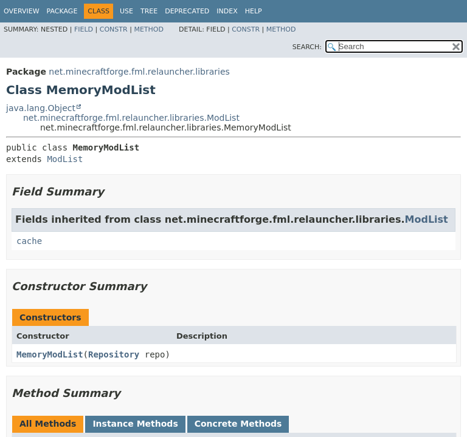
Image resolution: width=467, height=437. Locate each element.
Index (226, 11)
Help (253, 11)
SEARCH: (307, 47)
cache (29, 241)
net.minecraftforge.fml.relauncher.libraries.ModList (131, 118)
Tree (148, 11)
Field (83, 29)
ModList (65, 159)
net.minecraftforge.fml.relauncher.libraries (139, 71)
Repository (113, 354)
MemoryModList (49, 354)
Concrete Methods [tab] (238, 424)
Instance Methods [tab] (135, 424)
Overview (22, 11)
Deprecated (187, 11)
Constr (114, 29)
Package (62, 11)
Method (149, 29)
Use (126, 11)
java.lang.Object (40, 108)
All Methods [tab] (47, 424)
